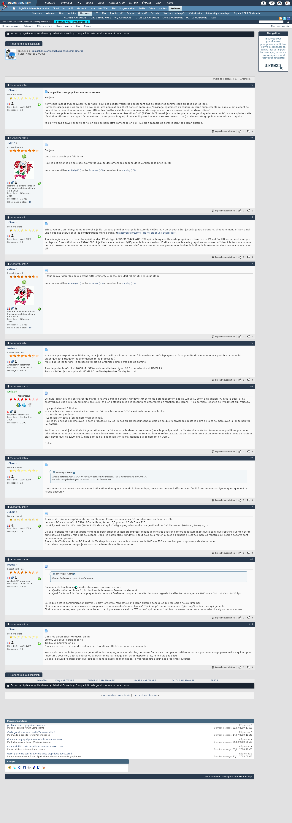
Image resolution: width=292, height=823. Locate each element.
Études (146, 2)
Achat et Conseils (62, 33)
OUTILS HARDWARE (196, 18)
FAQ (78, 2)
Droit (159, 2)
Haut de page (245, 776)
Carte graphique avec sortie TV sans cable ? (31, 732)
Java (92, 8)
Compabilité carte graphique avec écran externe (57, 51)
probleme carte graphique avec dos (26, 725)
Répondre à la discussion (24, 43)
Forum (14, 33)
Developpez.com (229, 776)
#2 (251, 137)
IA (63, 8)
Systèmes (175, 8)
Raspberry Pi (116, 13)
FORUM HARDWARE (100, 18)
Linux (61, 13)
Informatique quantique (218, 13)
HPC (96, 13)
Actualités (41, 680)
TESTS (213, 18)
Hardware (85, 13)
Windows (50, 13)
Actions (27, 26)
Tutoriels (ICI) (96, 170)
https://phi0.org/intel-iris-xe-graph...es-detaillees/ (146, 233)
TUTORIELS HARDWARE (146, 18)
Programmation (127, 8)
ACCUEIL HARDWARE (75, 18)
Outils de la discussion (224, 79)
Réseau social (43, 26)
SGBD (142, 8)
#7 (251, 458)
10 (30, 202)
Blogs (89, 2)
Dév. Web (103, 8)
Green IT (142, 13)
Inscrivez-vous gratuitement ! (71, 22)
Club (170, 2)
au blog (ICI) (129, 170)
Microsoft (82, 8)
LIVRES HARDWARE (172, 18)
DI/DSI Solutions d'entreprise (34, 8)
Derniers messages (11, 26)
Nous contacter (212, 776)
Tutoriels (65, 2)
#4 (251, 263)
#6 (251, 386)
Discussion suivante (145, 695)
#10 (251, 624)
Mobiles (162, 8)
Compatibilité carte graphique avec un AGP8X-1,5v (35, 746)
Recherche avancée (280, 26)
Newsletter (116, 2)
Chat (100, 2)
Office (152, 8)
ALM (70, 8)
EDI (114, 8)
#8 (251, 506)
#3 (251, 217)
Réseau (130, 13)
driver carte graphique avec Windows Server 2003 (34, 739)
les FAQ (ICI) (75, 170)
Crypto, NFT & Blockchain (247, 13)
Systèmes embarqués (174, 13)
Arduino (72, 13)
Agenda (68, 26)
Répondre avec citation (223, 131)
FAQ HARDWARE (122, 18)
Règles (87, 26)
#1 (251, 85)
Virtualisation (195, 13)
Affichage (245, 79)
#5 (251, 343)
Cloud (56, 8)
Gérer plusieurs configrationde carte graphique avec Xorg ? (39, 753)
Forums (50, 2)
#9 (251, 559)
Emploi (133, 2)
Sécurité (155, 13)
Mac (104, 13)
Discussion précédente (116, 695)
